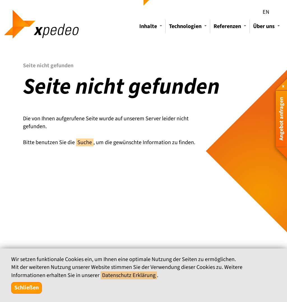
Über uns (267, 27)
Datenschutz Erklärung (129, 275)
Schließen (26, 288)
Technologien (188, 27)
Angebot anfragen (281, 118)
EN (266, 12)
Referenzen (231, 27)
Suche (84, 142)
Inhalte (151, 27)
